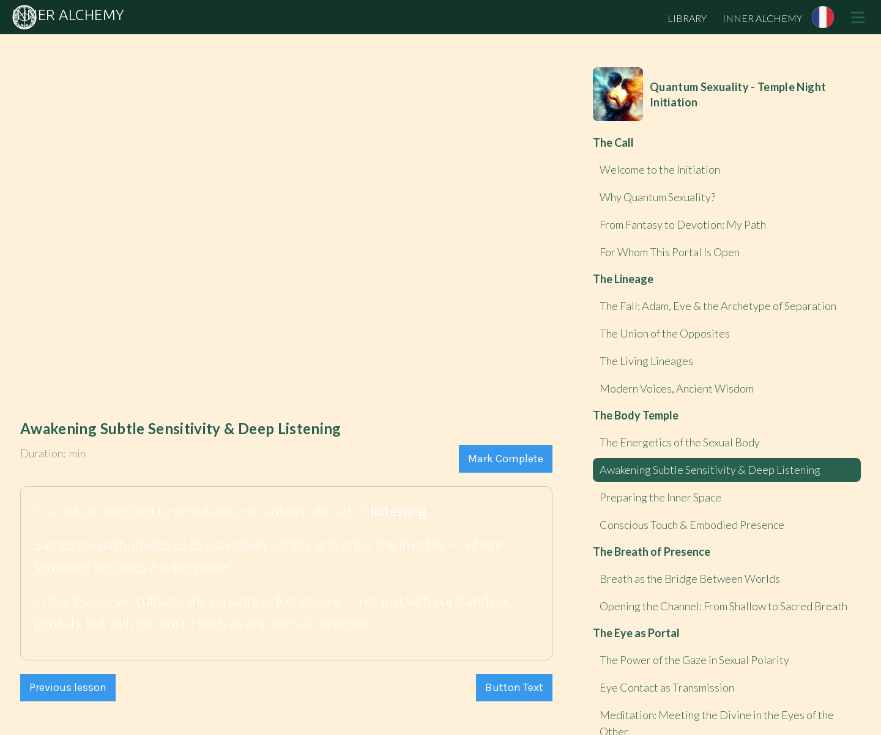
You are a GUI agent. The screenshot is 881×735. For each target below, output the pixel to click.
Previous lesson (67, 687)
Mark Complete (505, 458)
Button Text (514, 687)
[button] (857, 17)
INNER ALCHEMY (762, 18)
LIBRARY (687, 18)
